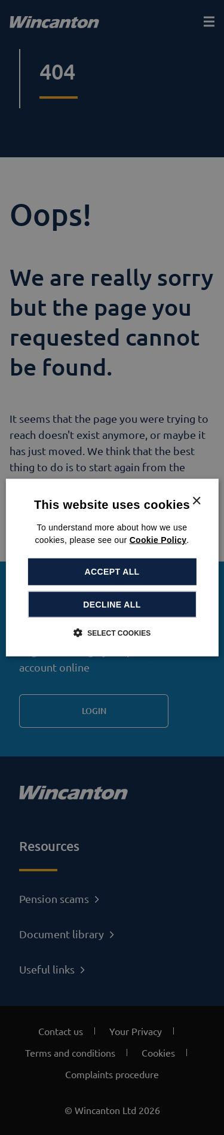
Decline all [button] (111, 604)
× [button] (196, 501)
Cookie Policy (158, 540)
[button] (112, 632)
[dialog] (111, 568)
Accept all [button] (111, 571)
